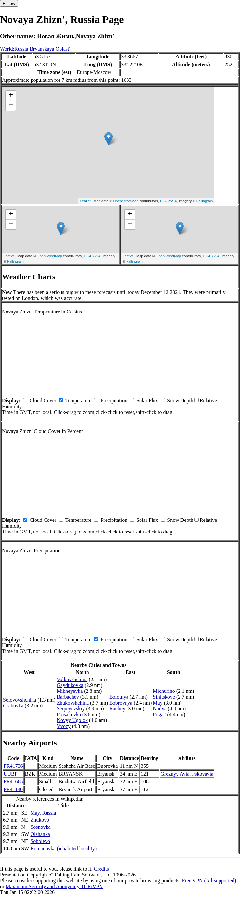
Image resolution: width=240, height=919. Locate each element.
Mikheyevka (70, 691)
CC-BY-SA (168, 201)
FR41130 (13, 789)
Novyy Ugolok (72, 720)
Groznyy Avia (174, 774)
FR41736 (13, 766)
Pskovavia (202, 774)
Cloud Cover (43, 400)
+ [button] (11, 96)
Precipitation (113, 400)
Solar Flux (147, 400)
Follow (9, 3)
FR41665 (13, 781)
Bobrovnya (120, 702)
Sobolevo (40, 841)
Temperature (78, 400)
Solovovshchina (19, 700)
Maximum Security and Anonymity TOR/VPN (54, 886)
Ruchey (117, 708)
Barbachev (68, 697)
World (6, 49)
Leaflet (85, 201)
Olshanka (40, 834)
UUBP (11, 774)
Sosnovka (40, 827)
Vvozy (64, 726)
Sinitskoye (164, 697)
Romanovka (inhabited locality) (63, 848)
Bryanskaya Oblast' (50, 49)
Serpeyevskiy (71, 708)
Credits (101, 869)
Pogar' (159, 714)
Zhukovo (39, 820)
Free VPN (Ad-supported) (209, 880)
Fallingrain (204, 201)
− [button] (11, 106)
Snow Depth (180, 400)
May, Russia (43, 812)
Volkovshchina (72, 679)
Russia (21, 49)
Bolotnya (118, 697)
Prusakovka (69, 714)
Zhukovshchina (73, 702)
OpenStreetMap (126, 201)
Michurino (164, 691)
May (157, 702)
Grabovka (13, 705)
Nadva (160, 708)
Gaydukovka (70, 685)
